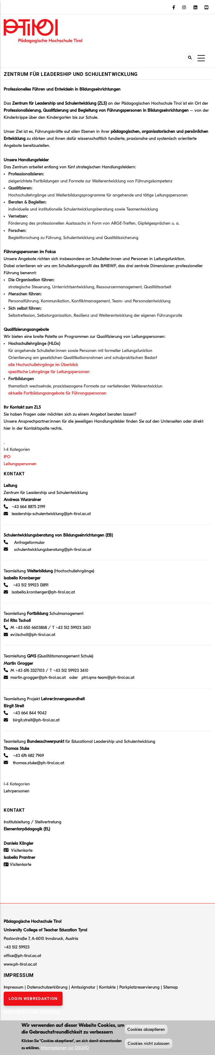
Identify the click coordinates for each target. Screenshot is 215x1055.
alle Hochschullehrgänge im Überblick (43, 364)
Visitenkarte (22, 850)
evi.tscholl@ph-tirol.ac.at (32, 634)
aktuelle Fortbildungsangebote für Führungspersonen (57, 393)
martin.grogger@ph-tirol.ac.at (38, 677)
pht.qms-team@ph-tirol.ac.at (108, 677)
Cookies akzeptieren (146, 1030)
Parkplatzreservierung (140, 987)
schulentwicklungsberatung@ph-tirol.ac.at (52, 549)
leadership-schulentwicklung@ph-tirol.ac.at (51, 513)
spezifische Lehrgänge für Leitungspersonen (49, 371)
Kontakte (108, 987)
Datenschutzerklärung (47, 987)
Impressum (13, 987)
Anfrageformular (29, 542)
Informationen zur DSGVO (65, 1049)
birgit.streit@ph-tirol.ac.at (36, 720)
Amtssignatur (84, 987)
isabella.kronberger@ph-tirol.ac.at (43, 592)
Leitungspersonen (20, 463)
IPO (7, 456)
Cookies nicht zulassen (149, 1044)
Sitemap (170, 987)
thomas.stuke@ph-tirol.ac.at (38, 762)
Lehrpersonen (16, 791)
